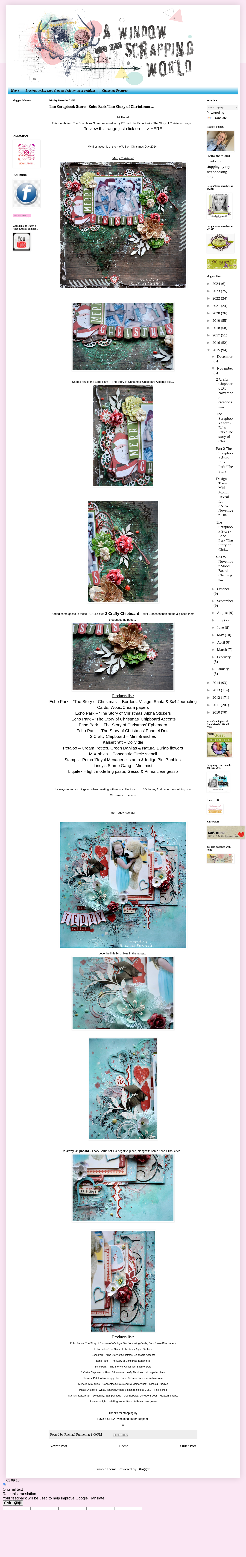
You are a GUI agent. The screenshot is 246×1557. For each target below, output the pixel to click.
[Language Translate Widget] (222, 107)
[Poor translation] (18, 1503)
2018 (216, 328)
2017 (216, 335)
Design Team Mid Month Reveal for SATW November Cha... (224, 497)
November (225, 368)
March (222, 649)
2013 (216, 690)
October (223, 589)
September (225, 601)
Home (15, 90)
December (225, 356)
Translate (217, 118)
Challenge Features (115, 90)
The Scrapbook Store (86, 123)
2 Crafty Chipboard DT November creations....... (224, 393)
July (220, 620)
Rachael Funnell (75, 1434)
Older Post (188, 1446)
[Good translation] (8, 1503)
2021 (216, 306)
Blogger (143, 1469)
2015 (216, 350)
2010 (216, 712)
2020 (216, 313)
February (224, 657)
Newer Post (58, 1446)
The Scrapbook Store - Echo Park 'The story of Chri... (224, 427)
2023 (216, 291)
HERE (156, 128)
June (221, 627)
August (223, 613)
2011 (216, 705)
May (221, 635)
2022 (216, 298)
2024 (216, 284)
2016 (216, 343)
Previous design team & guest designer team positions (60, 90)
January (223, 669)
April (221, 642)
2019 (216, 320)
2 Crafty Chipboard (76, 1151)
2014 (216, 683)
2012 (216, 697)
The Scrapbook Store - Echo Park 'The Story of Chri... (224, 536)
